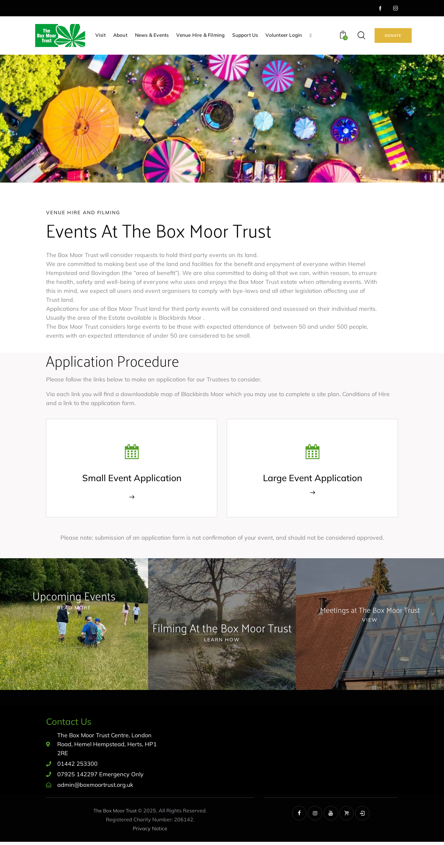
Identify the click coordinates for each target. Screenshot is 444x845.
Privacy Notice (150, 831)
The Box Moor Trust (115, 813)
